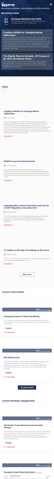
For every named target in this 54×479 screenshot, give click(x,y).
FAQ (3, 439)
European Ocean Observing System (20, 363)
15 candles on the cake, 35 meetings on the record (26, 195)
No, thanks (17, 476)
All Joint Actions (27, 305)
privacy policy (26, 426)
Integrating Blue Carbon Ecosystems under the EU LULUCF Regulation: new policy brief (26, 165)
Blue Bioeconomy (12, 275)
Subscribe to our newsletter (14, 417)
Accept (12, 476)
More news (27, 220)
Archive (4, 437)
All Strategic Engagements (27, 395)
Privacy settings (38, 473)
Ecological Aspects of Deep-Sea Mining (21, 248)
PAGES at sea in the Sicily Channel (19, 134)
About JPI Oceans (8, 434)
